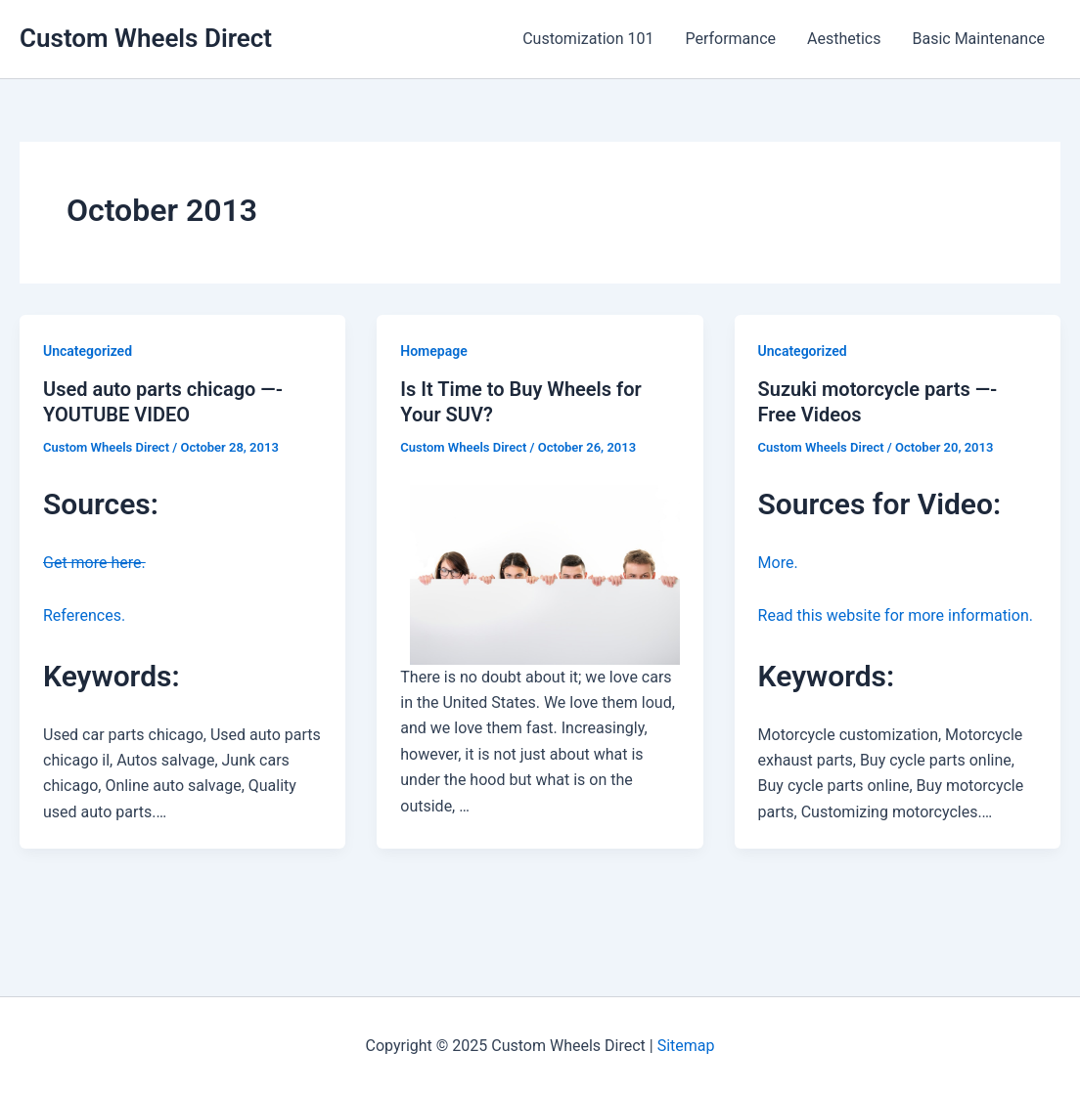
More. (778, 562)
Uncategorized (87, 351)
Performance (730, 38)
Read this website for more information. (895, 615)
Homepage (433, 351)
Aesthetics (843, 38)
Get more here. (94, 562)
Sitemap (686, 1045)
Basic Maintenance (978, 38)
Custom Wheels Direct (146, 38)
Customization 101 (587, 38)
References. (84, 615)
